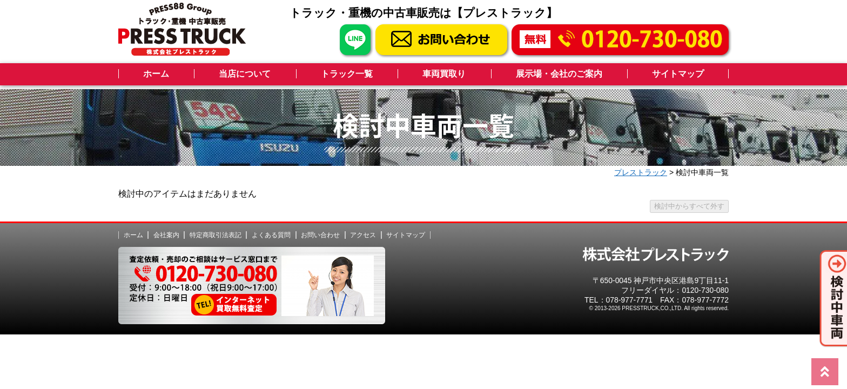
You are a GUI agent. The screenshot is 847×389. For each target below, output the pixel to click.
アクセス (363, 235)
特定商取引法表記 (215, 235)
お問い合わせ (320, 235)
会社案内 (166, 235)
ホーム (156, 73)
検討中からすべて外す (689, 206)
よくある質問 (271, 235)
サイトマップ (678, 73)
